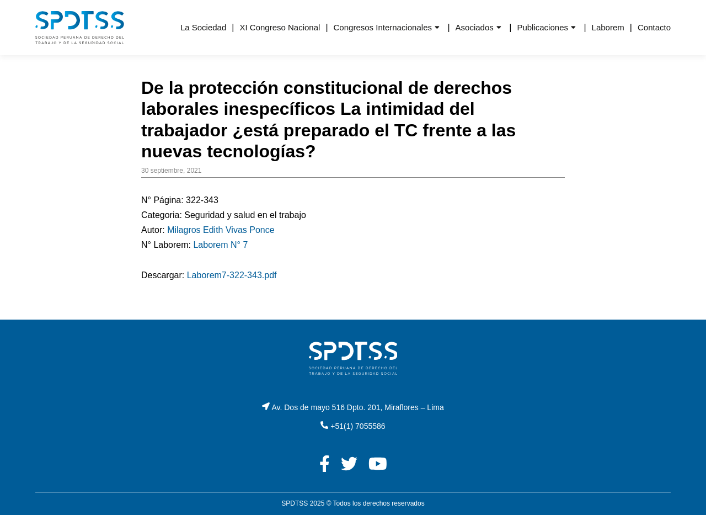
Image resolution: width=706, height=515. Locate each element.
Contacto (654, 27)
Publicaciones (542, 27)
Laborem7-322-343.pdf (232, 275)
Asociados (475, 27)
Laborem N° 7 (220, 244)
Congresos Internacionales (383, 27)
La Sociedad (203, 27)
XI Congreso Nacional (279, 27)
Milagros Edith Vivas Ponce (220, 230)
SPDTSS (294, 503)
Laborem (608, 27)
